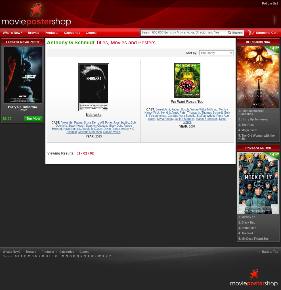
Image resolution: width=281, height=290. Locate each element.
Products (51, 32)
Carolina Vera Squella (181, 115)
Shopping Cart (267, 32)
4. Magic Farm (247, 130)
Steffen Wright (206, 115)
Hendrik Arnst (169, 112)
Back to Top (270, 251)
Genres (91, 32)
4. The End (245, 233)
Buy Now (33, 118)
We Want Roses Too (187, 83)
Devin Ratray (112, 128)
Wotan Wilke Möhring (203, 109)
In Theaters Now (258, 41)
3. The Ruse (246, 124)
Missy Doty (115, 125)
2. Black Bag (246, 222)
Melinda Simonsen (90, 131)
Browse (33, 32)
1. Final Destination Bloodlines (251, 112)
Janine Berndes (184, 118)
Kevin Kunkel (72, 128)
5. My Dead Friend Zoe (253, 238)
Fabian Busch (180, 109)
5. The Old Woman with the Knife (256, 137)
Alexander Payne (71, 122)
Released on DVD (258, 148)
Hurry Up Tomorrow (23, 78)
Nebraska (94, 90)
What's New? (12, 32)
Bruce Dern (91, 122)
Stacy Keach (76, 125)
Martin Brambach (207, 118)
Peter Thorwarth (190, 112)
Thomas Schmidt (212, 112)
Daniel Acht (163, 109)
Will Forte (106, 122)
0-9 (17, 256)
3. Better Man (247, 228)
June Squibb (121, 122)
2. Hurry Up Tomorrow (253, 119)
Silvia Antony (165, 118)
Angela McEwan (91, 128)
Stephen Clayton (96, 125)
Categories (72, 32)
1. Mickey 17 (246, 217)
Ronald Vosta (111, 131)
